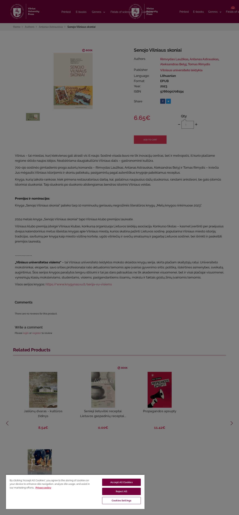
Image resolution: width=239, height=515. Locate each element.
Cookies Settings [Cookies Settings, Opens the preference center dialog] (121, 500)
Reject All (121, 491)
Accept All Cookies (121, 482)
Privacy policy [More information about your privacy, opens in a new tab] (43, 487)
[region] (75, 491)
